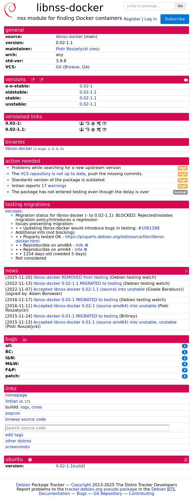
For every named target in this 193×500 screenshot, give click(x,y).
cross (37, 407)
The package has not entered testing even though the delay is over (96, 192)
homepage (16, 395)
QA (85, 67)
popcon (12, 413)
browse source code (25, 419)
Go (180, 6)
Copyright (81, 484)
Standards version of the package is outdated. (96, 180)
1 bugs (40, 149)
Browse (72, 67)
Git (59, 67)
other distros (18, 441)
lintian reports (96, 186)
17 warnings (53, 185)
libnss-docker (69, 36)
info (79, 245)
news (11, 271)
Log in (150, 18)
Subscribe (175, 19)
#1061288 (149, 228)
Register (132, 18)
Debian (23, 484)
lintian (11, 401)
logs (25, 407)
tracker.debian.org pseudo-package (101, 489)
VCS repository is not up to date (53, 173)
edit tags (14, 434)
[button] (8, 167)
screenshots (17, 446)
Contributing (141, 493)
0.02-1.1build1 (70, 466)
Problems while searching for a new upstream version (96, 168)
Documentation (54, 493)
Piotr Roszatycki (72, 48)
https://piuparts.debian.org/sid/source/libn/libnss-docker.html (90, 238)
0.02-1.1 (88, 92)
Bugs (82, 493)
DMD (94, 49)
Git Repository (108, 493)
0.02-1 (86, 86)
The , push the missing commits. (96, 174)
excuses (13, 211)
